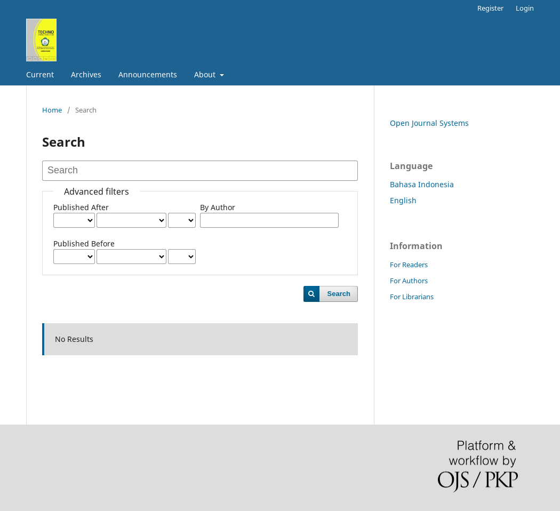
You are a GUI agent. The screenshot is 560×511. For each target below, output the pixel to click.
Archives (86, 74)
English (403, 200)
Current (40, 74)
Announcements (147, 74)
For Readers (409, 264)
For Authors (409, 280)
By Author (217, 207)
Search (338, 294)
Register (490, 8)
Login (525, 8)
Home (52, 110)
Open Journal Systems (429, 123)
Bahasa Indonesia (422, 184)
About (206, 74)
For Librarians (412, 296)
